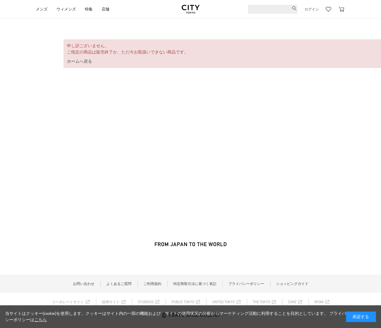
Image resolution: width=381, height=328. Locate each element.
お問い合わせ (83, 283)
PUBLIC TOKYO (183, 302)
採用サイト (111, 302)
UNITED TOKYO (223, 302)
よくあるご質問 (118, 283)
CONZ (292, 302)
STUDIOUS (146, 302)
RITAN (319, 302)
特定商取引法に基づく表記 (194, 283)
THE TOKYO (261, 302)
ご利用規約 (152, 283)
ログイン (312, 9)
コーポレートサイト (68, 302)
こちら (40, 320)
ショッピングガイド (292, 283)
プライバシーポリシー (246, 283)
